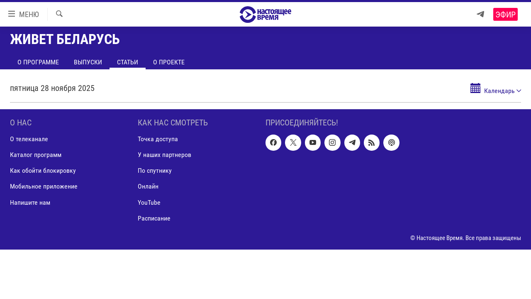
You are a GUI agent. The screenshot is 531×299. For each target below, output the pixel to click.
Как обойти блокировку (43, 170)
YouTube (149, 202)
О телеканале (29, 139)
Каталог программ (35, 155)
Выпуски (88, 62)
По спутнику (155, 170)
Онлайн (148, 187)
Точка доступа (158, 139)
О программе (38, 62)
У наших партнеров (164, 155)
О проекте (169, 62)
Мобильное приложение (44, 187)
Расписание (154, 218)
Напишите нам (30, 202)
